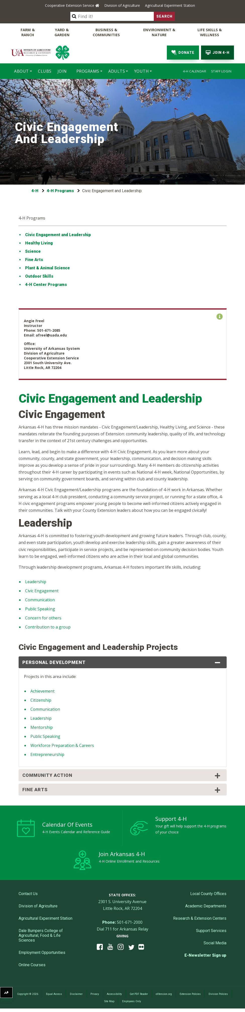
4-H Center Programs (46, 284)
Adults (116, 70)
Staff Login (221, 70)
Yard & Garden (62, 32)
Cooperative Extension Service (72, 5)
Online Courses (32, 964)
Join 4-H (217, 52)
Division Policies (218, 993)
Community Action (122, 775)
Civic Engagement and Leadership (58, 234)
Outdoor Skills (39, 275)
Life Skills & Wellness (209, 32)
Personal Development (122, 662)
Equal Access (54, 993)
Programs (87, 70)
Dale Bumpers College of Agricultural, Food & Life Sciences (41, 935)
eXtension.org (164, 993)
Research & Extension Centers (199, 917)
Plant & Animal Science (47, 267)
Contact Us (28, 893)
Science (33, 250)
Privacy (94, 993)
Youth (141, 70)
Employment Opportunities (42, 952)
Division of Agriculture (122, 5)
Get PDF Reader (139, 993)
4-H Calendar (194, 70)
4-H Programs (60, 190)
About (21, 70)
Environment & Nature (159, 32)
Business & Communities (106, 32)
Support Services (211, 930)
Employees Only (131, 1000)
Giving (122, 935)
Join (62, 70)
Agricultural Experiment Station (170, 5)
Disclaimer (76, 993)
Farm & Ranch (28, 32)
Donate (182, 52)
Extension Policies (190, 993)
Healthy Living (39, 242)
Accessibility (114, 993)
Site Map (109, 1000)
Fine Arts (34, 259)
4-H (34, 190)
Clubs (45, 70)
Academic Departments (205, 905)
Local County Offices (208, 893)
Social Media (215, 942)
